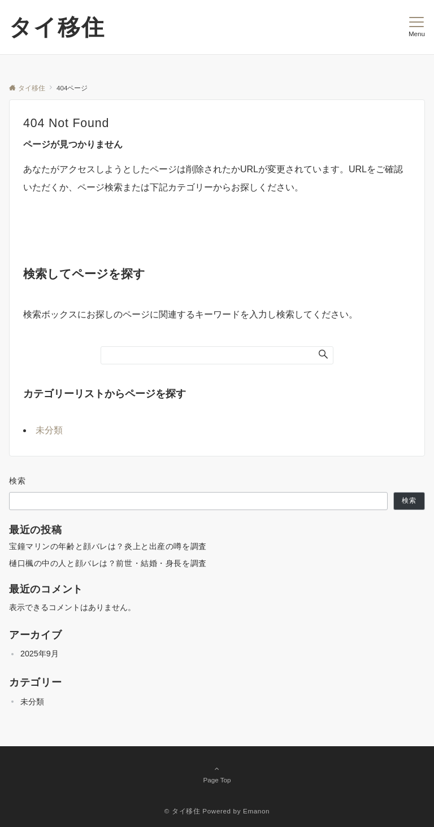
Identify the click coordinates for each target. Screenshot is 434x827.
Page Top (217, 774)
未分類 (49, 430)
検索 (18, 480)
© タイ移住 (182, 811)
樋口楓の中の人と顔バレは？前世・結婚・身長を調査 (108, 563)
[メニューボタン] (417, 27)
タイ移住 (57, 27)
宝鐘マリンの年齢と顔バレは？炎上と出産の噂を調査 (108, 546)
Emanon (256, 811)
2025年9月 (39, 653)
